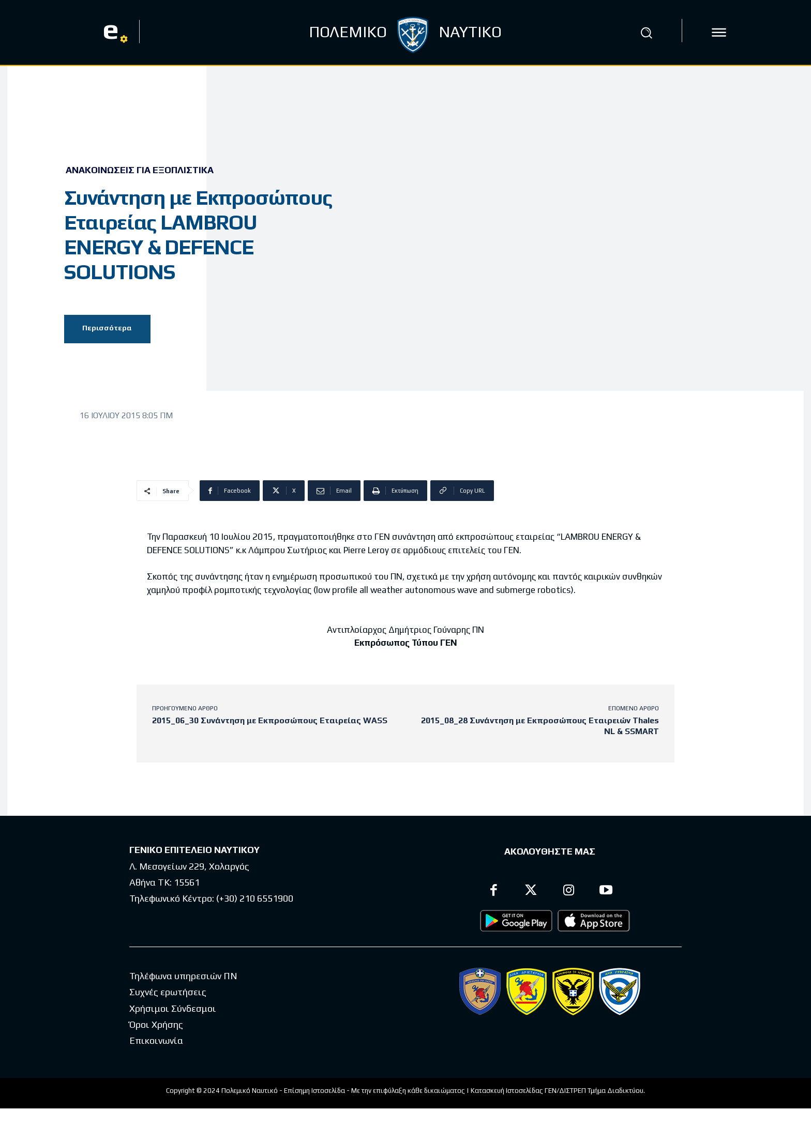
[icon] (719, 32)
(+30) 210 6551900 (254, 898)
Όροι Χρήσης (156, 1025)
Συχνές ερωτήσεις (167, 992)
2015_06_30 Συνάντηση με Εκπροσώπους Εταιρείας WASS (269, 720)
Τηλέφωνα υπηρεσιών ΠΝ (183, 976)
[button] (646, 32)
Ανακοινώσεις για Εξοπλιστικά (140, 170)
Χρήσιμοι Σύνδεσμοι (172, 1008)
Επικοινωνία (156, 1041)
